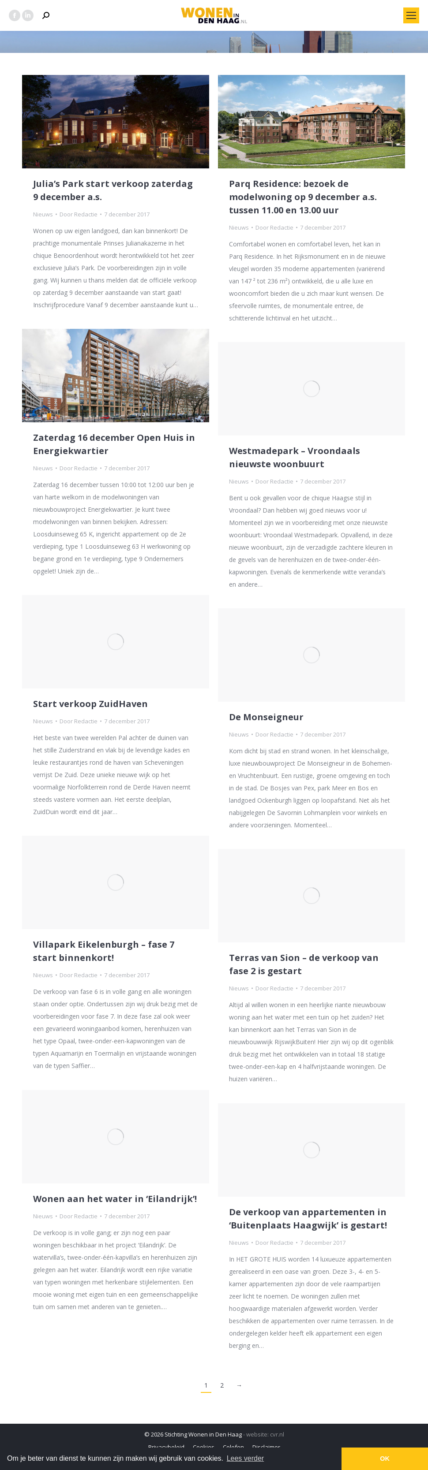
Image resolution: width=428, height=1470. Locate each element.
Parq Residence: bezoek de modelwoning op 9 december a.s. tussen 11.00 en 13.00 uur (303, 197)
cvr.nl (277, 1434)
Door (79, 214)
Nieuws (43, 214)
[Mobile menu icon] (411, 15)
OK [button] (385, 1458)
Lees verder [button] (245, 1458)
